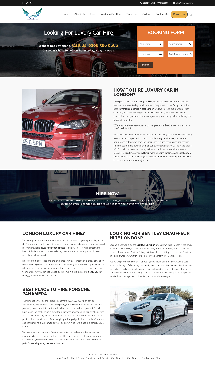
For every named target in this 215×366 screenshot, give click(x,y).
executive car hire (169, 265)
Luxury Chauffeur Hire (65, 358)
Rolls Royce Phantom (86, 247)
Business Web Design (128, 354)
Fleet (93, 14)
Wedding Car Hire (111, 14)
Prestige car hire (120, 200)
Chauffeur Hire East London (140, 358)
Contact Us (161, 14)
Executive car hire (102, 200)
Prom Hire (131, 14)
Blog (158, 358)
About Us (80, 14)
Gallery (146, 14)
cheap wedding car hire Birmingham (130, 156)
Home (66, 14)
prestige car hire (151, 265)
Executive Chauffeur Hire (113, 358)
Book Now (179, 14)
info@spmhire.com (184, 3)
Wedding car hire (55, 200)
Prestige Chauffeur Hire (88, 358)
